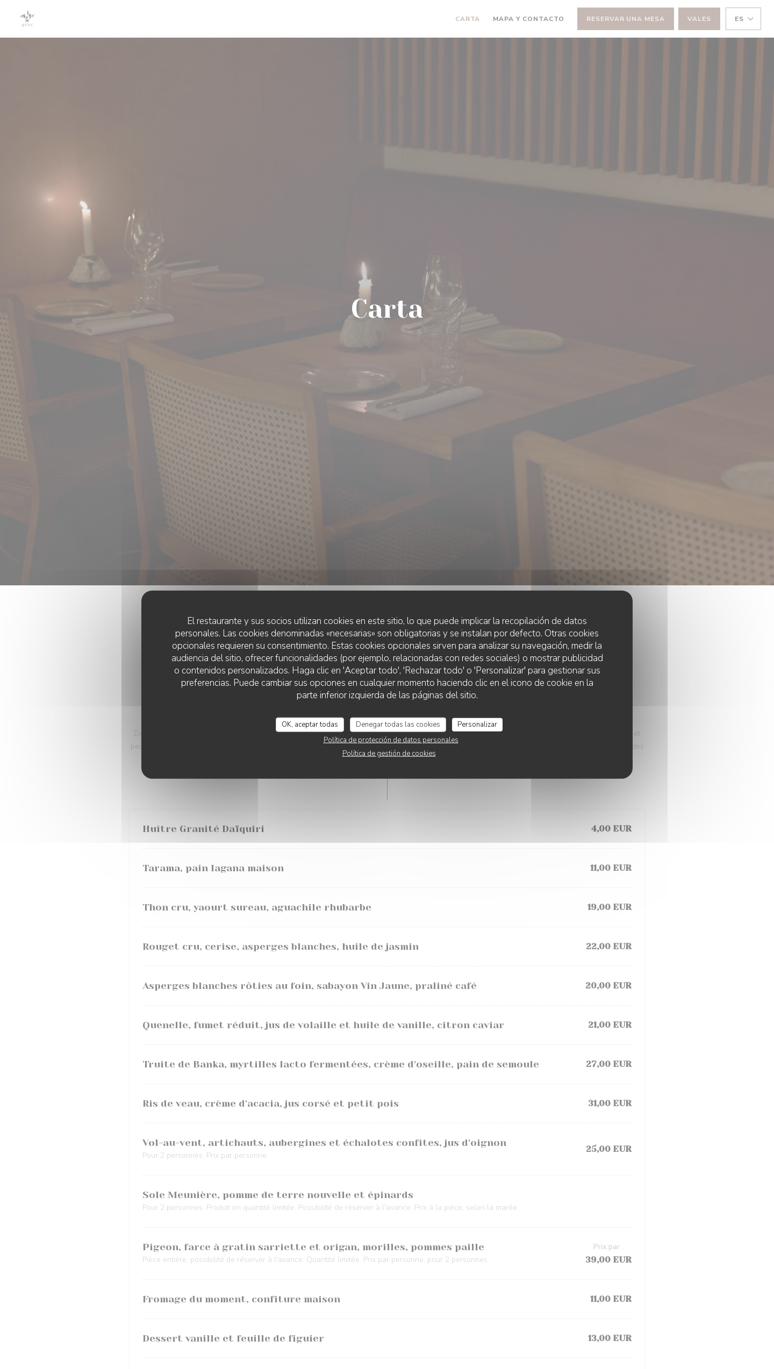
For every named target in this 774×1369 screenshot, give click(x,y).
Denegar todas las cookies (398, 724)
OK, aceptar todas (310, 724)
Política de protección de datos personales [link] (391, 740)
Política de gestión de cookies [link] (389, 753)
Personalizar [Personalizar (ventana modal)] (477, 724)
